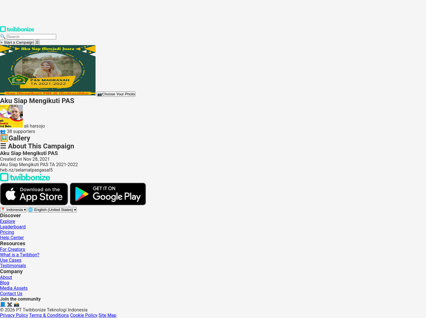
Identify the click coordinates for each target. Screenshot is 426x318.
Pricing (7, 232)
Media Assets (14, 288)
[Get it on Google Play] (108, 204)
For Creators (12, 249)
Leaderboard (13, 227)
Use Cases (10, 260)
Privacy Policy (14, 315)
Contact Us (11, 293)
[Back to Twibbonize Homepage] (25, 180)
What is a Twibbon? (19, 254)
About (6, 277)
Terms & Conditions (49, 315)
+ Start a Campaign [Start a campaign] (17, 42)
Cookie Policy (84, 315)
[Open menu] (37, 42)
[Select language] (52, 209)
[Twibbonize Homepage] (17, 31)
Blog (4, 282)
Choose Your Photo (116, 94)
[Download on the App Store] (35, 204)
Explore (7, 221)
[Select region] (13, 209)
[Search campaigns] (31, 36)
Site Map (108, 315)
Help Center (12, 237)
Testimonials (13, 265)
